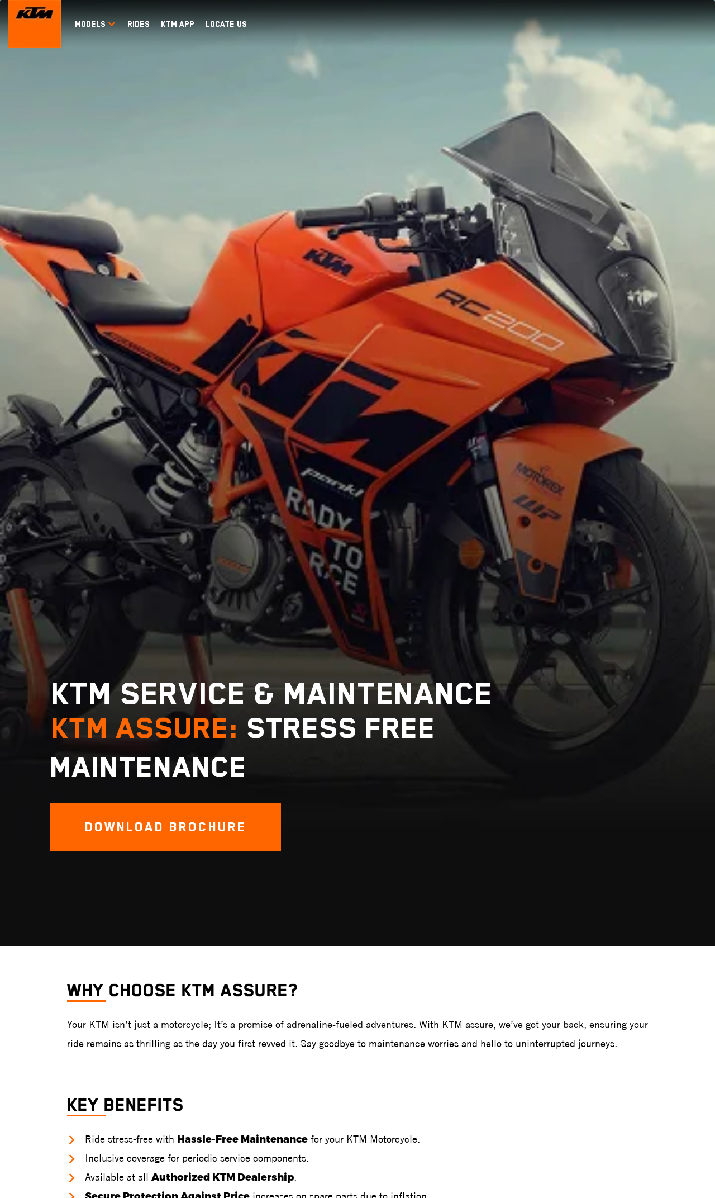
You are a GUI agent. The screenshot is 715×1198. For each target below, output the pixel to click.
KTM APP (177, 24)
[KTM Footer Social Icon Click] (562, 816)
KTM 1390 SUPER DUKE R (57, 900)
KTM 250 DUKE (40, 967)
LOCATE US (226, 24)
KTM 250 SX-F (298, 916)
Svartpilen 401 (558, 900)
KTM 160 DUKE (40, 1000)
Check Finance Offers (655, 950)
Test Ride (635, 916)
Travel (206, 875)
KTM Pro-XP (36, 1108)
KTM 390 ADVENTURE (209, 977)
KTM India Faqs (127, 1125)
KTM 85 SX (293, 933)
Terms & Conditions (44, 1185)
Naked (31, 875)
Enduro (379, 875)
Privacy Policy (169, 1185)
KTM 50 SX (293, 967)
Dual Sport (473, 875)
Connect (641, 875)
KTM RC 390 (123, 916)
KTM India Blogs (128, 1108)
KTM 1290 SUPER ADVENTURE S (217, 902)
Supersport (130, 875)
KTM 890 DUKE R (44, 916)
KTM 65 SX (293, 950)
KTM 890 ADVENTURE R (212, 927)
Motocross (301, 875)
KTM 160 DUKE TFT (47, 1017)
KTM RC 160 (122, 950)
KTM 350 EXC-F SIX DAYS (386, 902)
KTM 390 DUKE (41, 950)
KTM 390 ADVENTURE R (212, 1053)
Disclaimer (111, 1185)
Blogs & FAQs (133, 1084)
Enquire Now (641, 967)
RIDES (138, 24)
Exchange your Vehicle (657, 933)
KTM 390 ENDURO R (480, 900)
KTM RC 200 (122, 933)
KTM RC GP (121, 900)
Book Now (636, 900)
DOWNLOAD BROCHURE (358, 721)
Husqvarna (560, 875)
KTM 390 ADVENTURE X (212, 1002)
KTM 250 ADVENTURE (209, 952)
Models (95, 24)
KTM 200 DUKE (41, 983)
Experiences (46, 1084)
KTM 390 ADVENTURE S (212, 1028)
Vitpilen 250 (554, 916)
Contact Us (638, 983)
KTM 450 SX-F (298, 900)
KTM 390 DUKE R (44, 933)
